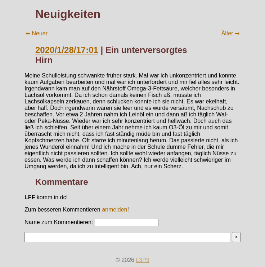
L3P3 (142, 260)
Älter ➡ (230, 33)
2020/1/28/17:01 (66, 50)
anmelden (114, 209)
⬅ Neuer (37, 33)
